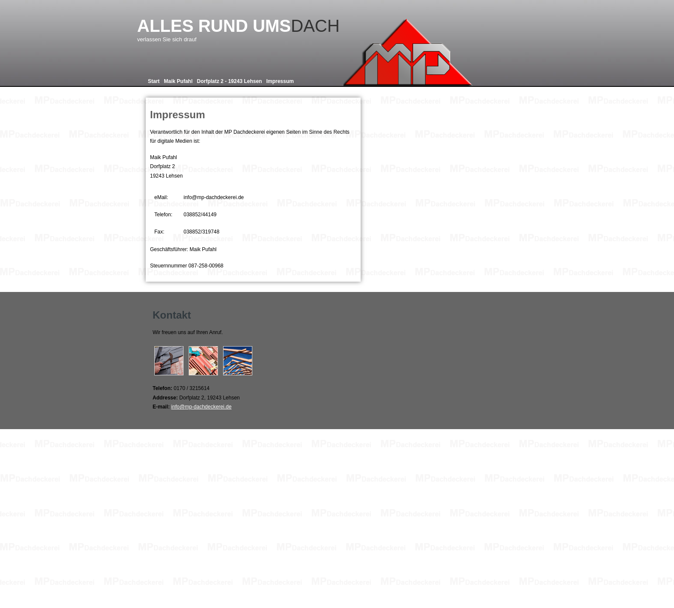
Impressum (280, 81)
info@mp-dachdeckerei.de (201, 407)
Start (153, 81)
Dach (265, 29)
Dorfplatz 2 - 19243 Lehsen (229, 81)
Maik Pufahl (178, 81)
